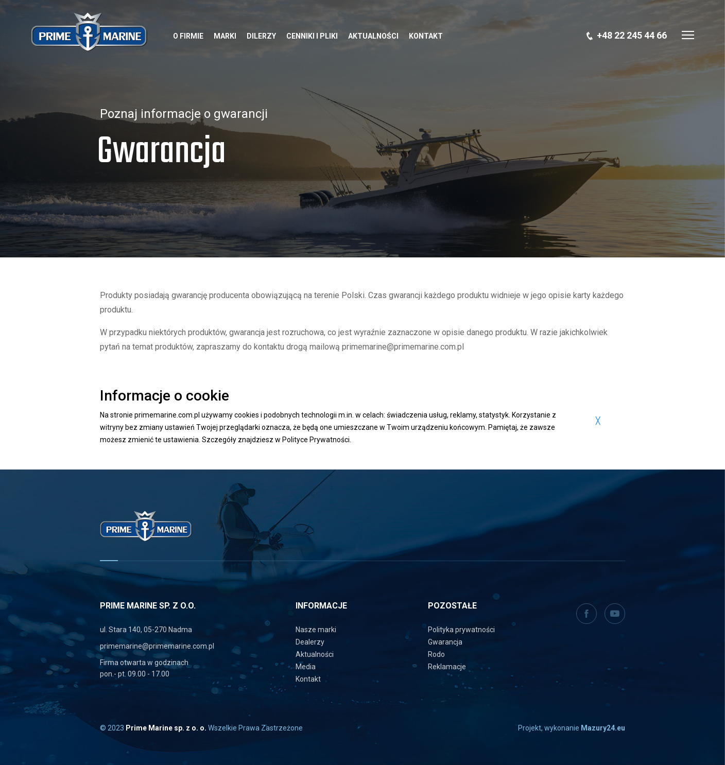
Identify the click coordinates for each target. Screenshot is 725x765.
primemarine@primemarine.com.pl (157, 646)
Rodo (436, 654)
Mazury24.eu (603, 728)
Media (306, 667)
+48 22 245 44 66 (632, 35)
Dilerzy (261, 36)
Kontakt (426, 36)
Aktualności (373, 36)
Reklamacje (447, 667)
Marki (225, 36)
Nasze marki (316, 629)
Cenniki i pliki (312, 36)
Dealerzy (310, 642)
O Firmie (188, 36)
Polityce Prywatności (316, 440)
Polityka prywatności (461, 629)
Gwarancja (445, 642)
